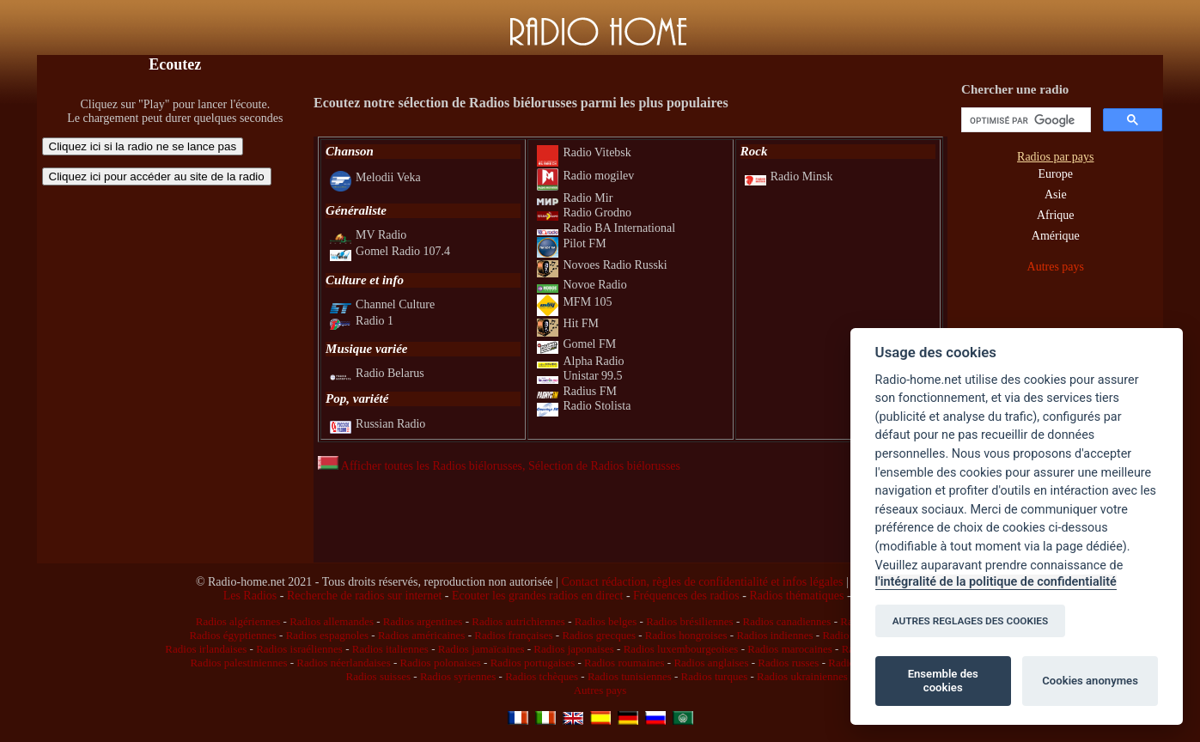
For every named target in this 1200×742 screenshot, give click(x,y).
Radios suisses (378, 676)
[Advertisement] (175, 305)
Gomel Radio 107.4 (390, 251)
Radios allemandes (331, 621)
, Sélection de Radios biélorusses (601, 465)
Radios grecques (599, 635)
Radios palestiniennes (238, 662)
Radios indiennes (774, 635)
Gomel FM (576, 344)
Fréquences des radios (686, 595)
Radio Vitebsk (583, 152)
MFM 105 (574, 301)
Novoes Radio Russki (602, 264)
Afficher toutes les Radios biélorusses (420, 465)
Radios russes (788, 662)
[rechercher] (1024, 120)
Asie (1056, 194)
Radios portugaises (533, 662)
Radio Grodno (584, 212)
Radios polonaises (440, 662)
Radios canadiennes (786, 621)
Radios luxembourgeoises (681, 648)
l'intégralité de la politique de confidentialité (996, 582)
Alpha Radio (580, 361)
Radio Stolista (583, 405)
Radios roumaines (624, 662)
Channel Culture (382, 304)
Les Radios (250, 595)
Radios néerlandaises (343, 662)
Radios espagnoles (327, 635)
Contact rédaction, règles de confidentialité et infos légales (702, 581)
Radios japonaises (573, 648)
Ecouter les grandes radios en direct (537, 595)
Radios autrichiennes (518, 621)
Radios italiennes (390, 648)
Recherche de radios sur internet (364, 595)
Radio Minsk (789, 176)
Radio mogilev (585, 175)
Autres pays (1056, 266)
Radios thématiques (796, 595)
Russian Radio (377, 423)
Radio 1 (361, 320)
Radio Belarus (377, 373)
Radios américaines (421, 635)
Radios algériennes (238, 621)
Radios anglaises (710, 662)
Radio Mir (574, 198)
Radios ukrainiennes (802, 676)
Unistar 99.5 (579, 375)
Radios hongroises (686, 635)
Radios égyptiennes (232, 635)
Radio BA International (606, 228)
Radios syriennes (458, 676)
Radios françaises (513, 635)
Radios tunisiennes (630, 676)
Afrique (1056, 215)
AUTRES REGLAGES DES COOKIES (970, 621)
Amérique (1056, 235)
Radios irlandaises (206, 648)
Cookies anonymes (1090, 680)
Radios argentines (423, 621)
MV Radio (368, 234)
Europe (1056, 173)
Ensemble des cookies (943, 680)
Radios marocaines (789, 648)
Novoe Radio (581, 284)
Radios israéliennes (299, 648)
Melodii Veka (375, 177)
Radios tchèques (541, 676)
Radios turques (714, 676)
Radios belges (606, 621)
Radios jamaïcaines (481, 648)
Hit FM (568, 323)
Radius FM (577, 391)
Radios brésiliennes (689, 621)
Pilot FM (571, 243)
